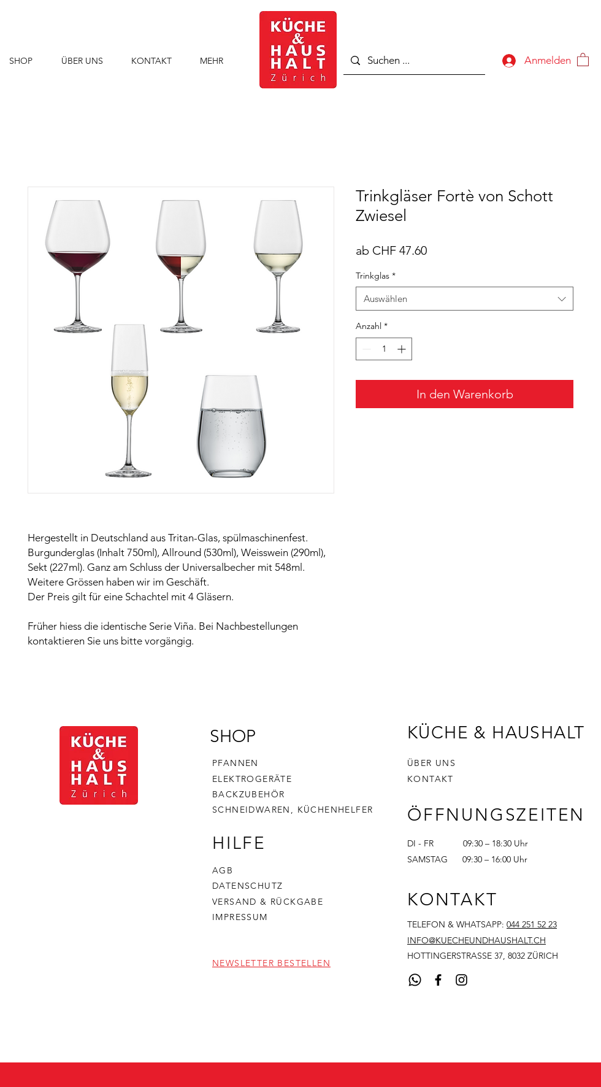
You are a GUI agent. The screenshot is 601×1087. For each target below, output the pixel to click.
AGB (222, 870)
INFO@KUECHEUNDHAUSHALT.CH (476, 940)
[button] (583, 59)
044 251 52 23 (532, 924)
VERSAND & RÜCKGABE (267, 901)
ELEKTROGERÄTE (252, 778)
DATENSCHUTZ (247, 885)
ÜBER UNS (431, 762)
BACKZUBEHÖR (248, 794)
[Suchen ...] (413, 60)
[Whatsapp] (415, 980)
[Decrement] (365, 349)
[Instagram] (461, 980)
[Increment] (402, 349)
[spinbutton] (384, 349)
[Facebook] (438, 980)
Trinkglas (376, 275)
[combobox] (464, 299)
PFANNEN (235, 762)
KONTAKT (430, 778)
